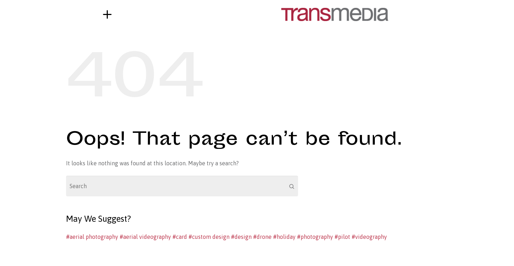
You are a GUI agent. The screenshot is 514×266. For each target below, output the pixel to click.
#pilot (342, 237)
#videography (369, 237)
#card (179, 237)
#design (241, 237)
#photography (315, 237)
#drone (262, 237)
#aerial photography (92, 237)
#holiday (284, 237)
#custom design (209, 237)
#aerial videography (145, 237)
